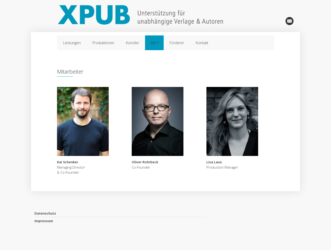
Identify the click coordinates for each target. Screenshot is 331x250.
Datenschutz (45, 213)
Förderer (176, 42)
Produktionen (103, 42)
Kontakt (202, 42)
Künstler (132, 42)
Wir (153, 42)
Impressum (43, 220)
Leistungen (72, 42)
